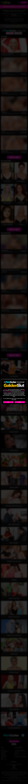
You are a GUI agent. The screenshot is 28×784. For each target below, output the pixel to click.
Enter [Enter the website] (19, 402)
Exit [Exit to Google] (8, 402)
